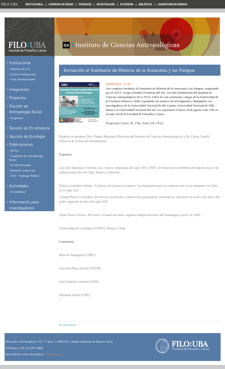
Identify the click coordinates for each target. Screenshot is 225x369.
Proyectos (17, 97)
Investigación (106, 4)
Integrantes (19, 89)
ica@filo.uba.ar (54, 354)
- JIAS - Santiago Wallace (24, 175)
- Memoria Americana (22, 170)
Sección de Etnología (27, 136)
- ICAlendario (17, 191)
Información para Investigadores (24, 204)
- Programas (16, 118)
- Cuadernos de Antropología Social (26, 157)
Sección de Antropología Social (25, 109)
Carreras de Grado (61, 4)
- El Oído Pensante (20, 165)
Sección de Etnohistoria (29, 128)
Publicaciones (21, 144)
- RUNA (14, 150)
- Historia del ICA (19, 69)
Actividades (18, 185)
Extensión (126, 4)
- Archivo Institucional (22, 74)
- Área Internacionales (22, 79)
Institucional (34, 4)
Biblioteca (145, 4)
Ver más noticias (67, 324)
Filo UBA (12, 4)
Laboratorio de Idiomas (172, 4)
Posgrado (85, 4)
